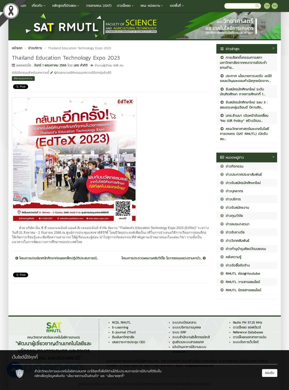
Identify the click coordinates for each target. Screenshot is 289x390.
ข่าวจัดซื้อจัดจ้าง (235, 265)
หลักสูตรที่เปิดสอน (66, 5)
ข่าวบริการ (230, 199)
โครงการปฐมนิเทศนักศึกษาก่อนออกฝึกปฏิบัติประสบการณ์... (56, 258)
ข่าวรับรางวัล (232, 232)
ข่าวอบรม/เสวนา (234, 224)
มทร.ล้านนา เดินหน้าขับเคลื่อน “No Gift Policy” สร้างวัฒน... (244, 118)
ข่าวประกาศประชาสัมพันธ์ (241, 174)
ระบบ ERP (179, 332)
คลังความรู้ (230, 257)
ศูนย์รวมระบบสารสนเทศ (188, 342)
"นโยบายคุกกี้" (115, 375)
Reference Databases (248, 332)
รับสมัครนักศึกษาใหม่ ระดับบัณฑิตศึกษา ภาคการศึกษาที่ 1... (242, 91)
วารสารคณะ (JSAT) (98, 5)
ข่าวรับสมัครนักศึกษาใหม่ (240, 182)
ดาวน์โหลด (126, 5)
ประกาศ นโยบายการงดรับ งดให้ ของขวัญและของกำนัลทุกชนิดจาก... (246, 78)
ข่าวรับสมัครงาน (234, 207)
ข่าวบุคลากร (231, 191)
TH (267, 6)
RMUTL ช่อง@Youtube (240, 273)
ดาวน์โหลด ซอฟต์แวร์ (247, 327)
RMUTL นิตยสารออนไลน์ (240, 290)
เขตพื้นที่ (177, 5)
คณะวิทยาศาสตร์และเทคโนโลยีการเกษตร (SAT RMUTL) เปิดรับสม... (244, 133)
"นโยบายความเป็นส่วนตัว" (82, 375)
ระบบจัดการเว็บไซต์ (245, 342)
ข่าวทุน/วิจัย (231, 215)
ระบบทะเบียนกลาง (184, 322)
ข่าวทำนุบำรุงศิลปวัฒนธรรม (243, 248)
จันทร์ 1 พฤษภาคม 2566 (50, 65)
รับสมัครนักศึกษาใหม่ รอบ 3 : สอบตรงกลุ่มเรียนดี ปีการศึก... (244, 104)
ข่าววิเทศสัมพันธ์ (234, 240)
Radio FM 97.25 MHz (247, 322)
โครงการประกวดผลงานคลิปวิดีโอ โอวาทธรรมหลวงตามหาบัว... (164, 258)
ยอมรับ (269, 372)
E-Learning (120, 327)
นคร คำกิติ (81, 65)
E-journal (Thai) (124, 332)
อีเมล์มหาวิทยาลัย (123, 337)
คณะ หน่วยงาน (152, 5)
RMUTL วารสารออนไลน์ (240, 281)
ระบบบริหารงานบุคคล (186, 327)
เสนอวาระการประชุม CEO (128, 342)
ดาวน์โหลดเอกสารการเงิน (249, 337)
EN (275, 6)
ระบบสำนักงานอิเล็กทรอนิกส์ (191, 337)
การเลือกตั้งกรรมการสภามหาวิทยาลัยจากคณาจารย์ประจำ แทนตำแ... (243, 62)
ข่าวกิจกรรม (231, 166)
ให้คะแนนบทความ (23, 78)
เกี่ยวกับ (39, 5)
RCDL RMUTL (121, 322)
